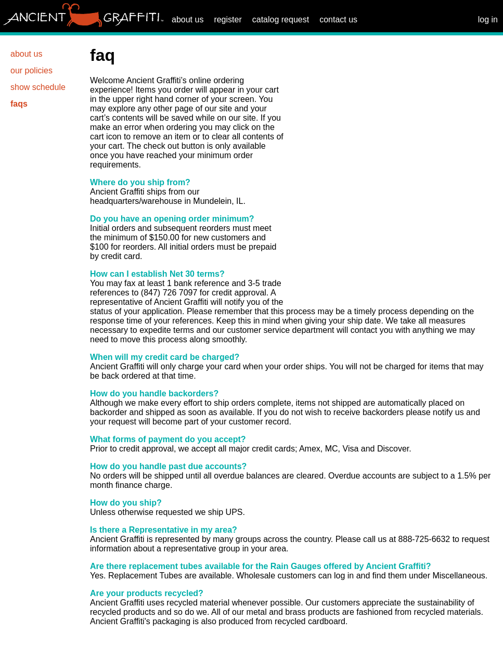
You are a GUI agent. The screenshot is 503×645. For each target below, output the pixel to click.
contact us (338, 19)
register (227, 19)
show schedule (38, 87)
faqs (19, 103)
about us (187, 19)
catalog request (280, 19)
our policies (31, 70)
